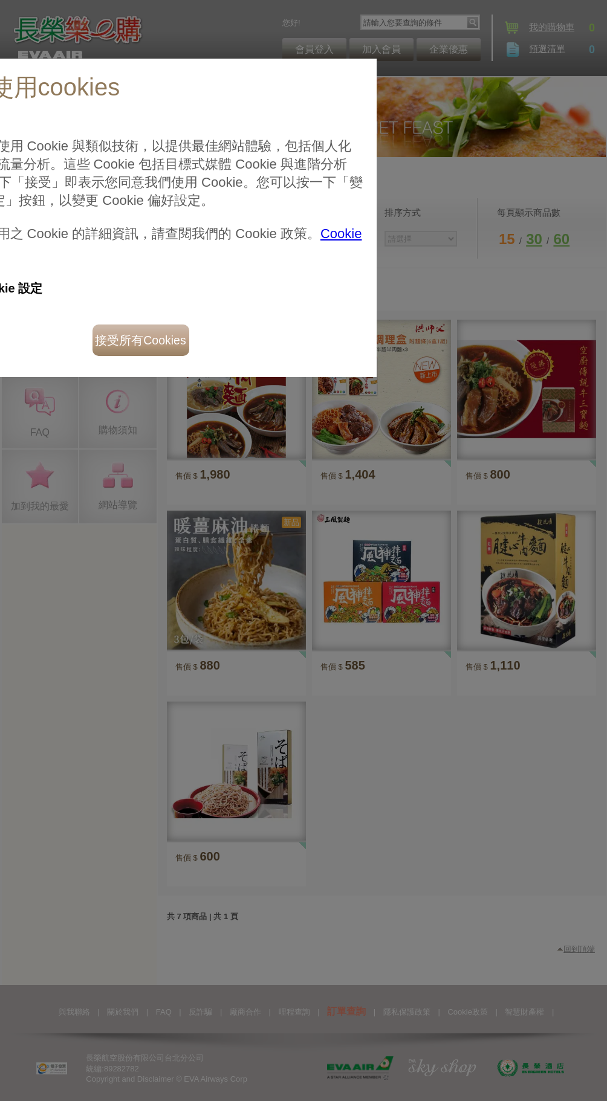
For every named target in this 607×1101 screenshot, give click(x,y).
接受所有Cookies (140, 340)
